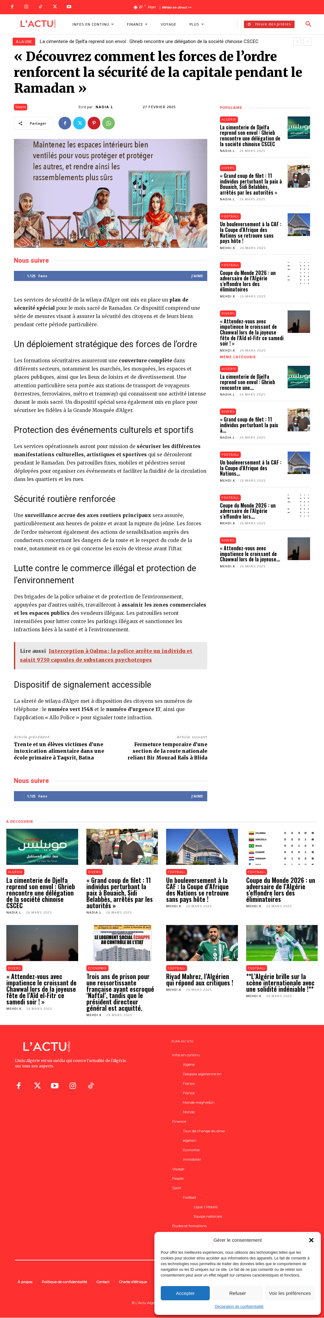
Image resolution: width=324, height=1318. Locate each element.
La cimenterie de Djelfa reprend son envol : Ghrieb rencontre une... (247, 382)
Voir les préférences (290, 1293)
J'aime (197, 275)
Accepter (185, 1293)
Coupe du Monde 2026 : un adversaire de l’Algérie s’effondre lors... (248, 511)
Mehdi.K (227, 248)
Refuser (237, 1293)
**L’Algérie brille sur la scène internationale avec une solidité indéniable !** (280, 983)
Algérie (229, 119)
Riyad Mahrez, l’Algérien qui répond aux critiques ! (199, 980)
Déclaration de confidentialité (239, 1306)
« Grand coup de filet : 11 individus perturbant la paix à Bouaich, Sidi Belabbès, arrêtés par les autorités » (251, 184)
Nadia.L (105, 107)
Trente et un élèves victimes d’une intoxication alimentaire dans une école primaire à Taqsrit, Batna (59, 751)
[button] (311, 1240)
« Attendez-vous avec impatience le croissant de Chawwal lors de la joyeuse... (250, 554)
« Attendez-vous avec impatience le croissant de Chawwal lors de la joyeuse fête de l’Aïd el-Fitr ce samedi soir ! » (252, 332)
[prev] (297, 42)
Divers (20, 107)
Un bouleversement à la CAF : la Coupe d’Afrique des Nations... (250, 468)
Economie (98, 968)
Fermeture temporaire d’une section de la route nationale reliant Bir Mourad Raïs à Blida (167, 751)
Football (230, 216)
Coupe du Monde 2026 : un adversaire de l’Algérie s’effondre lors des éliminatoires (248, 281)
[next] (307, 42)
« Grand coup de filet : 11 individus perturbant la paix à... (249, 425)
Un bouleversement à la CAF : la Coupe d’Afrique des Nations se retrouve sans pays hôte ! (250, 233)
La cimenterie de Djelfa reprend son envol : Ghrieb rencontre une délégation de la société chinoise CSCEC (149, 41)
